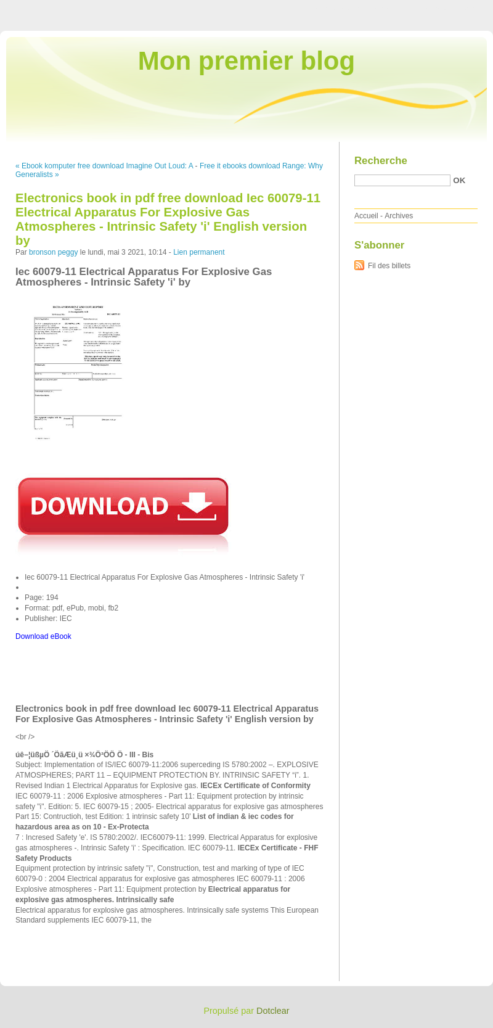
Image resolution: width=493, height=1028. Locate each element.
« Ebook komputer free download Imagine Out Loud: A (104, 166)
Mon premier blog (246, 60)
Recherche (380, 161)
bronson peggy (53, 252)
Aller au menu (396, 8)
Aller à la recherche (457, 8)
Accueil (366, 216)
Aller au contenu (342, 8)
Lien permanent (198, 252)
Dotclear (273, 1011)
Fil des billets (389, 265)
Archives (399, 216)
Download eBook (43, 636)
